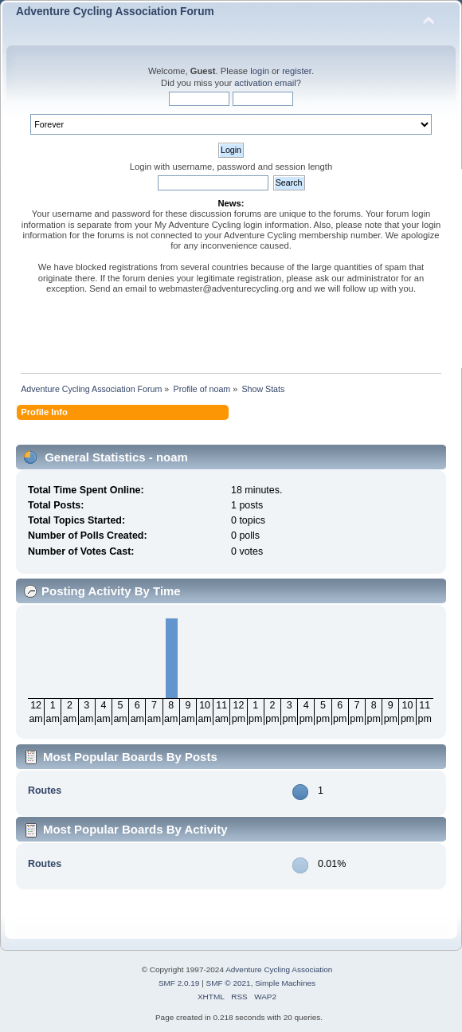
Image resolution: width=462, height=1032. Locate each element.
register (296, 71)
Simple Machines (285, 983)
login (259, 71)
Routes (44, 790)
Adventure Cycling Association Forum (115, 12)
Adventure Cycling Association (278, 969)
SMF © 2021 (228, 983)
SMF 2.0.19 (179, 983)
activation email (265, 83)
